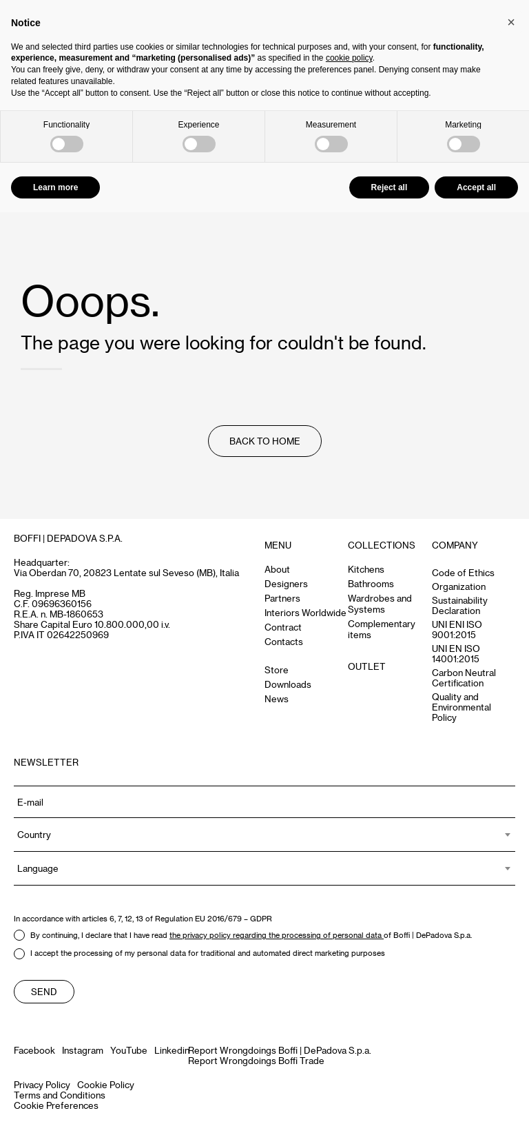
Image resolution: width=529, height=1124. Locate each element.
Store (276, 669)
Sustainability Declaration (460, 605)
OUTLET (367, 666)
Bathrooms (371, 583)
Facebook (34, 1050)
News (276, 698)
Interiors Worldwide (305, 612)
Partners (282, 598)
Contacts (283, 641)
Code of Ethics (463, 572)
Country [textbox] (34, 834)
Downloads (287, 684)
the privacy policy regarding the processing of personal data (276, 934)
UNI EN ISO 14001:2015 (456, 653)
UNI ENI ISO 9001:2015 (457, 629)
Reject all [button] (389, 187)
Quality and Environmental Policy (461, 706)
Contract (283, 627)
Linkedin (171, 1050)
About (277, 569)
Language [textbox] (38, 868)
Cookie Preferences (56, 1105)
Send (44, 991)
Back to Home (264, 441)
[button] (511, 22)
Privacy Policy (42, 1084)
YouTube (128, 1050)
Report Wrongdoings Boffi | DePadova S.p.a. (279, 1050)
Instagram (82, 1050)
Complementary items (381, 629)
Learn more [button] (55, 187)
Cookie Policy (105, 1084)
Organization (459, 586)
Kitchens (366, 569)
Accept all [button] (476, 187)
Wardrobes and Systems (380, 603)
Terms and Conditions (59, 1095)
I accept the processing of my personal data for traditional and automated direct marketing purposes (199, 953)
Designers (286, 583)
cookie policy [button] (349, 58)
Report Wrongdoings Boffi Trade (256, 1060)
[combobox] (264, 834)
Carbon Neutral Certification (464, 677)
